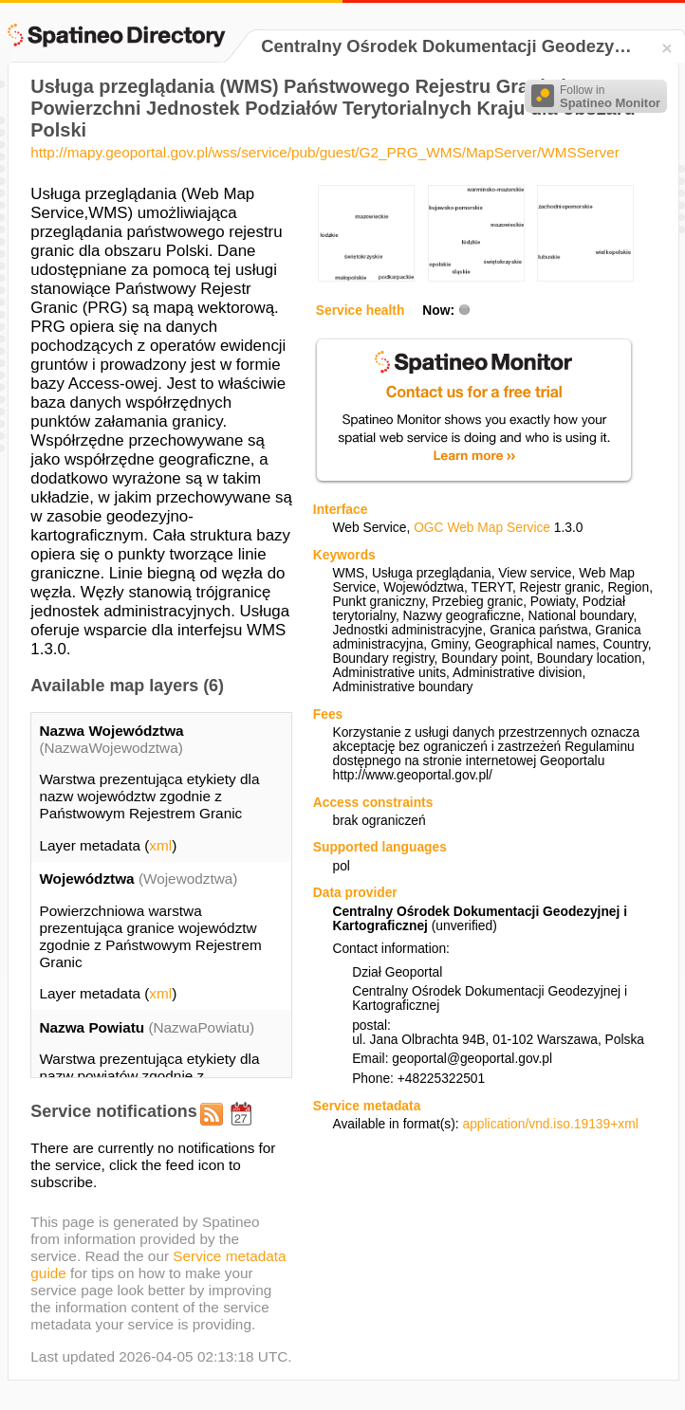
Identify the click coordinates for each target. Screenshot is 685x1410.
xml (160, 845)
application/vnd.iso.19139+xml (550, 1124)
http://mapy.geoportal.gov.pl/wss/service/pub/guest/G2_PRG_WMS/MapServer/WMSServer (324, 152)
